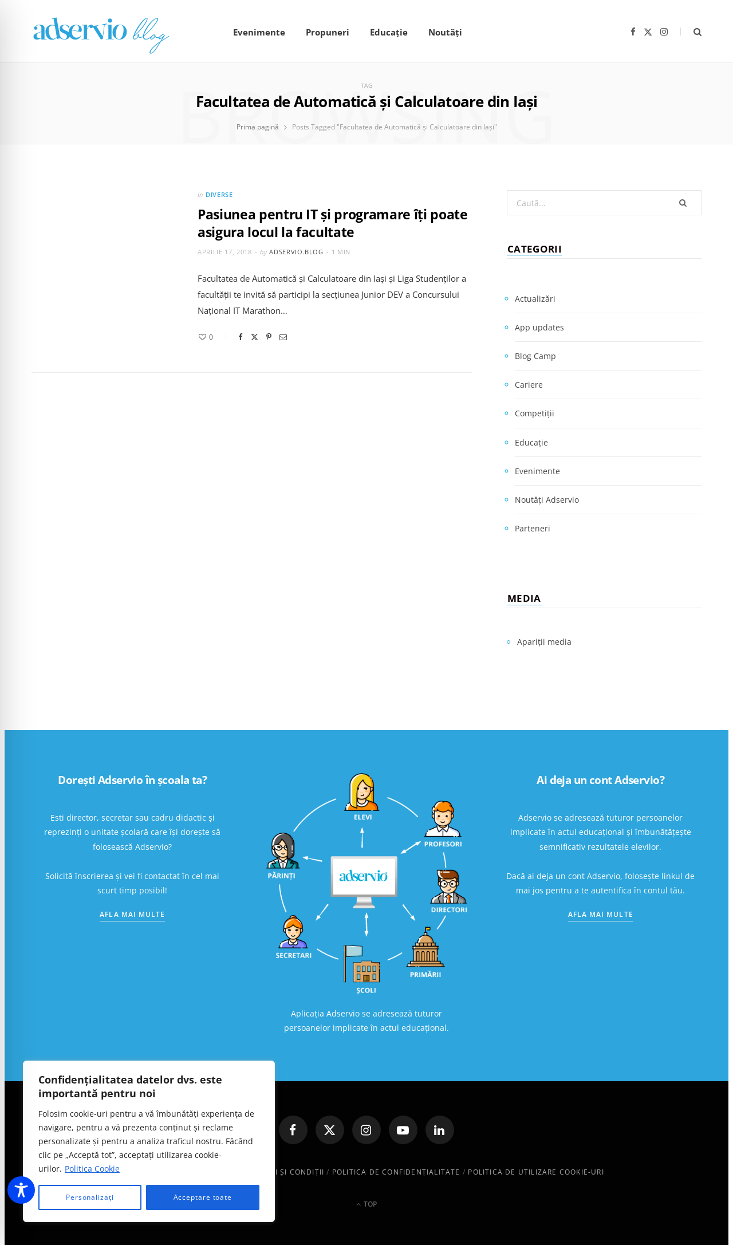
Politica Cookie (92, 1168)
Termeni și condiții (283, 1172)
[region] (149, 1141)
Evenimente (259, 32)
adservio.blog (296, 251)
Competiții (534, 413)
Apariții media (544, 641)
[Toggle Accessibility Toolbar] (21, 1190)
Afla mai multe (132, 914)
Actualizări (535, 298)
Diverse (219, 194)
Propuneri (327, 32)
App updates (539, 327)
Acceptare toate (203, 1197)
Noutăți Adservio (547, 499)
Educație (389, 32)
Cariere (529, 384)
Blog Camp (535, 355)
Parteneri (532, 528)
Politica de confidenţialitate (396, 1172)
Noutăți (445, 32)
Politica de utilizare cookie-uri (536, 1172)
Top (366, 1204)
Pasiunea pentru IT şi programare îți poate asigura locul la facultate (333, 223)
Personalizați (90, 1197)
